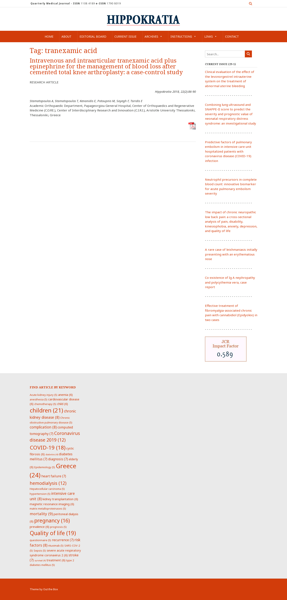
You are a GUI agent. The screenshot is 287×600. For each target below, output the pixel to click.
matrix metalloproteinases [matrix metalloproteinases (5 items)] (48, 508)
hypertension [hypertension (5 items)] (40, 494)
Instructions (183, 36)
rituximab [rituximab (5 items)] (56, 545)
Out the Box (50, 589)
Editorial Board (93, 36)
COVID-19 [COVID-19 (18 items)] (47, 447)
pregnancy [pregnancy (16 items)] (52, 520)
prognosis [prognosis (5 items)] (58, 527)
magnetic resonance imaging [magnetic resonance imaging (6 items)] (52, 504)
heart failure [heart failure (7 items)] (53, 476)
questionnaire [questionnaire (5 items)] (40, 540)
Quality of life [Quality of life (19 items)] (53, 533)
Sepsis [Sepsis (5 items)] (40, 550)
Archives (153, 36)
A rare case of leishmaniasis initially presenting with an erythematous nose (231, 254)
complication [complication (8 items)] (43, 427)
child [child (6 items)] (62, 404)
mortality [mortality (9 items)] (41, 513)
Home (49, 36)
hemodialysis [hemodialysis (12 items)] (48, 483)
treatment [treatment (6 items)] (56, 560)
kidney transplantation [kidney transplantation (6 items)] (60, 499)
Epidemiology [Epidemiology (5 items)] (44, 467)
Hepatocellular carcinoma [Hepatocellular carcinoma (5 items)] (47, 489)
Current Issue (125, 36)
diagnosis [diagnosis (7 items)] (58, 459)
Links (210, 36)
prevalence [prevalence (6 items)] (39, 527)
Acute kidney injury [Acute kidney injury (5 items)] (43, 395)
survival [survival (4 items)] (40, 560)
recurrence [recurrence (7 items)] (63, 540)
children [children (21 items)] (46, 410)
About (66, 36)
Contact (232, 36)
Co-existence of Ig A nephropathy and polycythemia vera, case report (230, 282)
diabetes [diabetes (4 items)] (51, 454)
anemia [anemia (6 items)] (65, 395)
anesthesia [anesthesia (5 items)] (38, 399)
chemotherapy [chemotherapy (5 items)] (45, 404)
